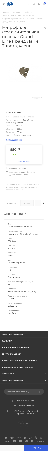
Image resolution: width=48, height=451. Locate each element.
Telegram (27, 423)
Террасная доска (11, 354)
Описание (11, 203)
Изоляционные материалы (17, 367)
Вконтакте (21, 423)
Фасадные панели (12, 334)
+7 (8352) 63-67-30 (24, 401)
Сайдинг (7, 341)
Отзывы (27, 203)
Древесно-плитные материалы (19, 361)
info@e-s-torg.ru (26, 405)
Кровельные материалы (15, 347)
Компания (8, 374)
